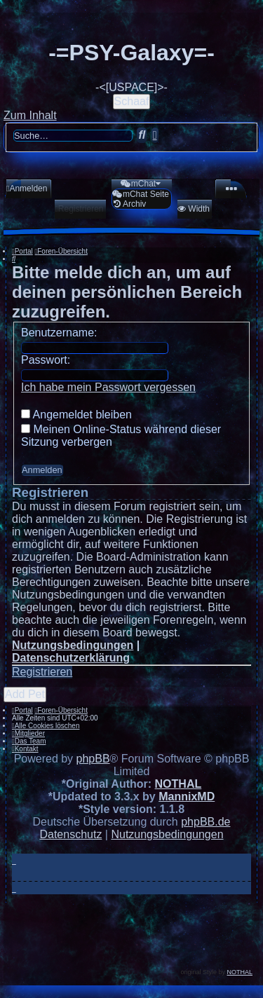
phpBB (93, 759)
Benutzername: (59, 333)
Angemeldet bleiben (76, 415)
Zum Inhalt (30, 115)
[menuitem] (26, 188)
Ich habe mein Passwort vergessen (108, 387)
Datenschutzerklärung (71, 658)
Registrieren (42, 672)
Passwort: (45, 360)
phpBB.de (205, 822)
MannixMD (187, 796)
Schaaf (131, 101)
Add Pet (25, 694)
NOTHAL (178, 784)
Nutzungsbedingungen (72, 645)
